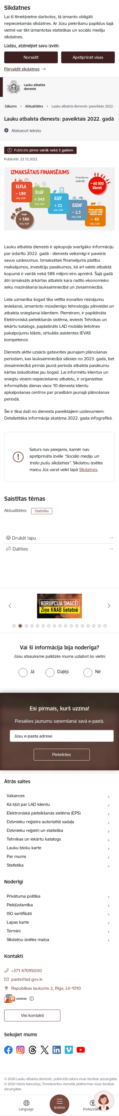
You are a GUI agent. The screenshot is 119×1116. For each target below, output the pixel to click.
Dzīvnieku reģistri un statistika (35, 830)
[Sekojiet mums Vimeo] (69, 1050)
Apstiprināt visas (88, 57)
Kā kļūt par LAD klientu (28, 804)
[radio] (26, 671)
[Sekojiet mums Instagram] (20, 1050)
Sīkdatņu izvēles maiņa (28, 939)
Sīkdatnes (88, 469)
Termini (13, 930)
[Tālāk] (109, 605)
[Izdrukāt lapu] (59, 538)
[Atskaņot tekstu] (26, 130)
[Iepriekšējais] (9, 605)
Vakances (16, 795)
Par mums (16, 856)
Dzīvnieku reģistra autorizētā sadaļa (40, 821)
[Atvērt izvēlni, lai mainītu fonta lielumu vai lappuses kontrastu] (93, 1106)
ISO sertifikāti (19, 913)
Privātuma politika (23, 896)
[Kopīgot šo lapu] (59, 549)
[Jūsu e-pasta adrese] (62, 736)
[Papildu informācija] (31, 998)
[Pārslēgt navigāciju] (59, 1104)
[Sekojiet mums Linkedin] (56, 1050)
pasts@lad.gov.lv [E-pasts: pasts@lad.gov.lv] (26, 979)
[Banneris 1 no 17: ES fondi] (59, 606)
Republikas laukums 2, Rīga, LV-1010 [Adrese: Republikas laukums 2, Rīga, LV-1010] (46, 988)
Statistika (42, 511)
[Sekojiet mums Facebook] (8, 1050)
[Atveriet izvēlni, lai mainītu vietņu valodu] (26, 1106)
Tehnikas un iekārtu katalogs (34, 839)
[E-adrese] (15, 998)
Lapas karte (18, 922)
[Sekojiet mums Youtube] (81, 1049)
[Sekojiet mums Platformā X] (44, 1050)
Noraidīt (31, 57)
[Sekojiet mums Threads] (32, 1050)
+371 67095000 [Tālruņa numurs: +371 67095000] (26, 970)
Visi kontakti (32, 1015)
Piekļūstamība (20, 904)
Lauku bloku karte (24, 847)
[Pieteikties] (62, 755)
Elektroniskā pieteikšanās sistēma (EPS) (44, 813)
